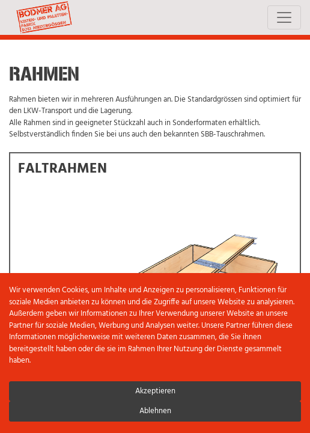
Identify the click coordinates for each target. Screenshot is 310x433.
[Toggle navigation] (284, 17)
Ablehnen (155, 411)
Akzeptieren (155, 391)
